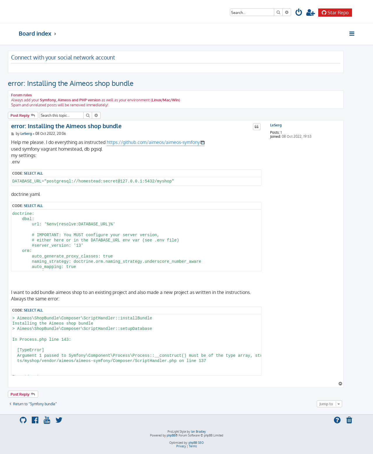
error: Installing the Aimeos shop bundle (70, 83)
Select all (33, 173)
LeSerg (275, 125)
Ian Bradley (198, 431)
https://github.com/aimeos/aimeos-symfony (153, 142)
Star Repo (335, 12)
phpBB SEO (196, 442)
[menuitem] (299, 13)
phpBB (171, 435)
